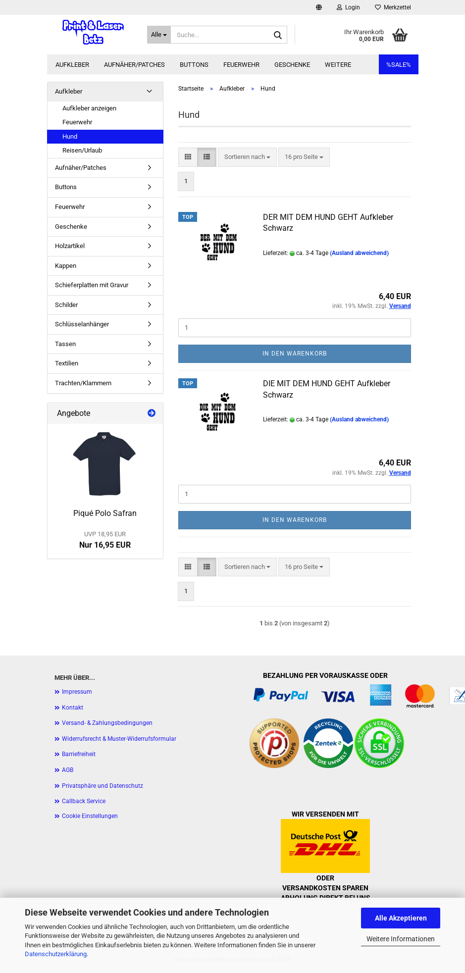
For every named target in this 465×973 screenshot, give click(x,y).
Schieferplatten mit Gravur (91, 285)
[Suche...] (159, 35)
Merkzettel (393, 7)
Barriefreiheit (79, 754)
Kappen (65, 265)
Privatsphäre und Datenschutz (102, 785)
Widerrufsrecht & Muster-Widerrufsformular (119, 738)
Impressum (77, 691)
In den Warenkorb (294, 353)
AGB (67, 770)
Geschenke (292, 64)
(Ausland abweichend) (359, 253)
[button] (319, 7)
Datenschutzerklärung (56, 954)
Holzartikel (70, 246)
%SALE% (398, 64)
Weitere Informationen (400, 939)
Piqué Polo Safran (105, 513)
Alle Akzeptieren (401, 918)
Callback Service (83, 801)
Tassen (65, 344)
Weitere (338, 64)
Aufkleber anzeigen (89, 108)
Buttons (194, 64)
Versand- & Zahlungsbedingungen (107, 722)
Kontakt (72, 707)
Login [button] (348, 7)
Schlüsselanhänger (82, 324)
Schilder (66, 304)
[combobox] (247, 157)
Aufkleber (72, 64)
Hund (69, 136)
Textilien (66, 363)
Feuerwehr (241, 64)
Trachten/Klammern (83, 383)
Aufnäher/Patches (134, 64)
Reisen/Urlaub (82, 150)
